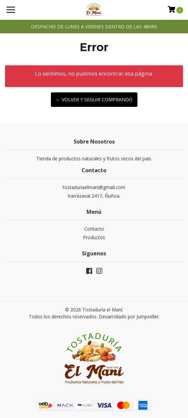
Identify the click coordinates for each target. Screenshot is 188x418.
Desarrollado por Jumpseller (129, 316)
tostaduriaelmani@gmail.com (94, 187)
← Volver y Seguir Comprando (94, 99)
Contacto (94, 229)
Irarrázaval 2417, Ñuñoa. (94, 196)
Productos (94, 237)
